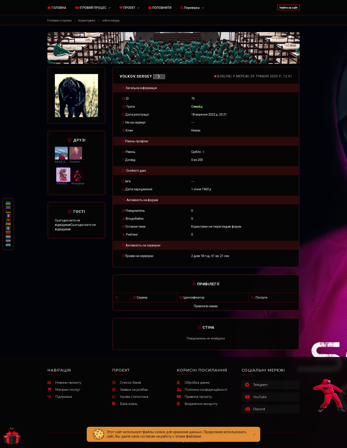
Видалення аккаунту (197, 404)
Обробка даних (193, 383)
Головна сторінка (59, 20)
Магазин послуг (63, 390)
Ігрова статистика (130, 397)
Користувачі (86, 20)
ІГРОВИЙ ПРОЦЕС (90, 8)
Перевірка (190, 8)
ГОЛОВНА (56, 8)
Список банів (126, 383)
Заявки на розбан (130, 390)
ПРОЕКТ (127, 8)
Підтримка (59, 397)
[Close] (254, 431)
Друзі (76, 140)
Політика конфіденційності (202, 390)
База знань (124, 404)
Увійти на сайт (288, 7)
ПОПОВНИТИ (160, 8)
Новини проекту (64, 383)
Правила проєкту (194, 397)
